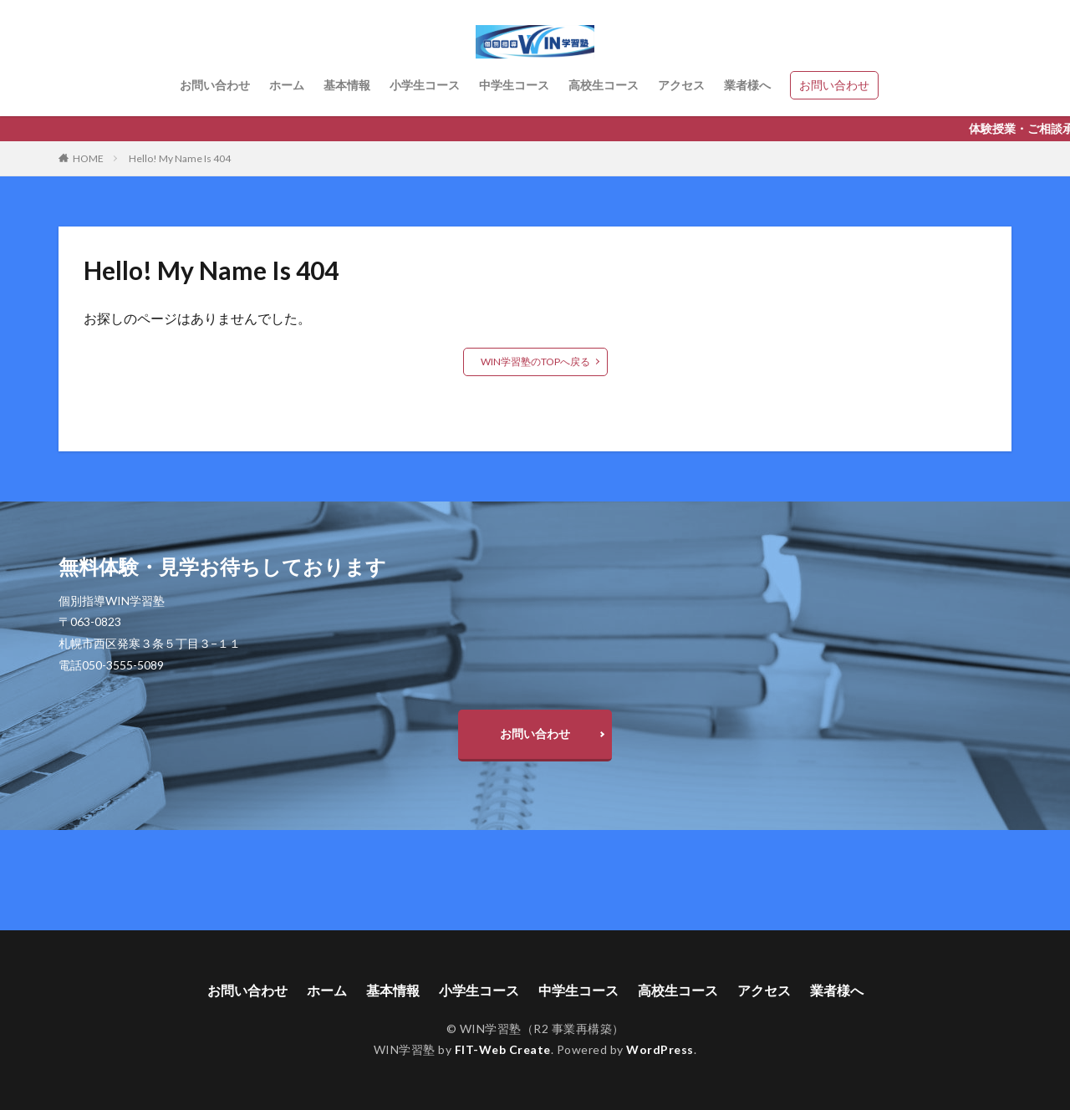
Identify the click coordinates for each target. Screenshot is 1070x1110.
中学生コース (514, 85)
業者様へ (747, 85)
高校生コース (603, 85)
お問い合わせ (215, 85)
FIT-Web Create (503, 1049)
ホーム (286, 85)
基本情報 (347, 85)
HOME (88, 158)
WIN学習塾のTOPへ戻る (535, 361)
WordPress (660, 1049)
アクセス (681, 85)
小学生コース (425, 85)
